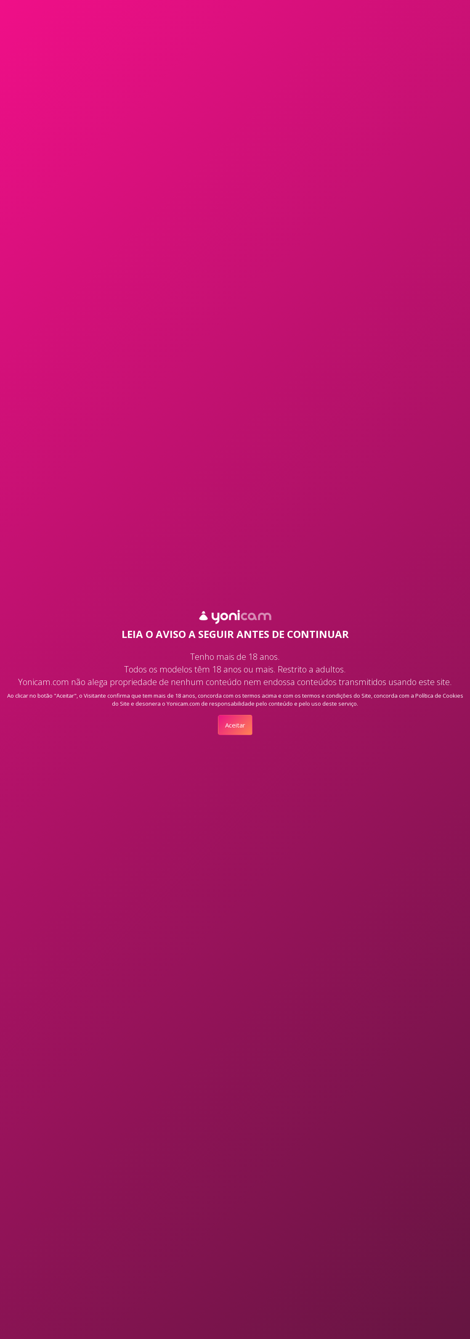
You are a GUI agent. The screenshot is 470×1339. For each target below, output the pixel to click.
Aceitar (235, 725)
